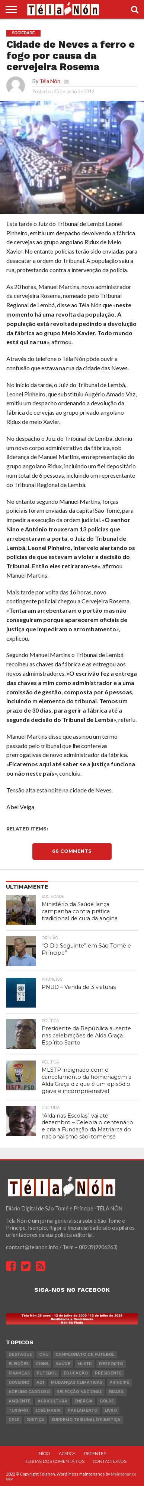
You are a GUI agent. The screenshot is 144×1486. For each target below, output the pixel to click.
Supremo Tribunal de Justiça (86, 1419)
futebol (47, 1373)
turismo (18, 1410)
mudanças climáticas (76, 1382)
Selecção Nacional (79, 1391)
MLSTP (84, 1363)
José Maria (48, 1410)
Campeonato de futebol (84, 1354)
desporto (111, 1363)
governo (19, 1382)
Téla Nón (49, 81)
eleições (19, 1363)
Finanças (19, 1373)
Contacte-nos (110, 1461)
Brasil (116, 1391)
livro (111, 1410)
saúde (63, 1363)
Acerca (67, 1453)
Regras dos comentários (54, 1461)
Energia (83, 1401)
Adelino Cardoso (29, 1391)
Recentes (95, 1453)
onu (43, 1354)
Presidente (108, 1373)
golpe (107, 1401)
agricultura (52, 1401)
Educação (76, 1373)
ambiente (20, 1401)
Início (44, 1453)
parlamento (82, 1410)
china (42, 1363)
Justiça (35, 1419)
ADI (40, 1382)
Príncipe (119, 1382)
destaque (20, 1354)
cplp (14, 1419)
